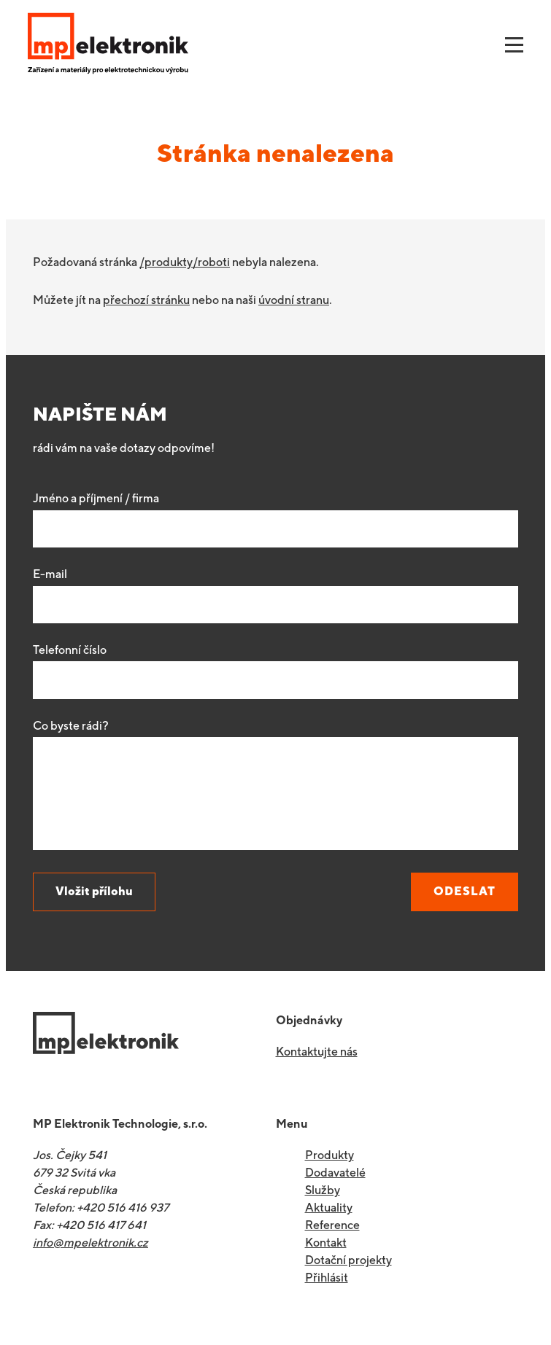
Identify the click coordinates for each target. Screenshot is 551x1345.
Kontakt (326, 1243)
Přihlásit (326, 1277)
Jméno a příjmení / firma (96, 498)
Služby (322, 1190)
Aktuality (328, 1208)
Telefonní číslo (70, 650)
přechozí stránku (146, 300)
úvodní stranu (293, 300)
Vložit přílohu (94, 891)
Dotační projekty (348, 1260)
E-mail (50, 574)
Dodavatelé (335, 1173)
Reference (332, 1225)
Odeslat (465, 891)
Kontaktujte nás (317, 1052)
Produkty (329, 1155)
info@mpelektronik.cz (90, 1243)
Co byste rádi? (71, 726)
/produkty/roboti (184, 262)
